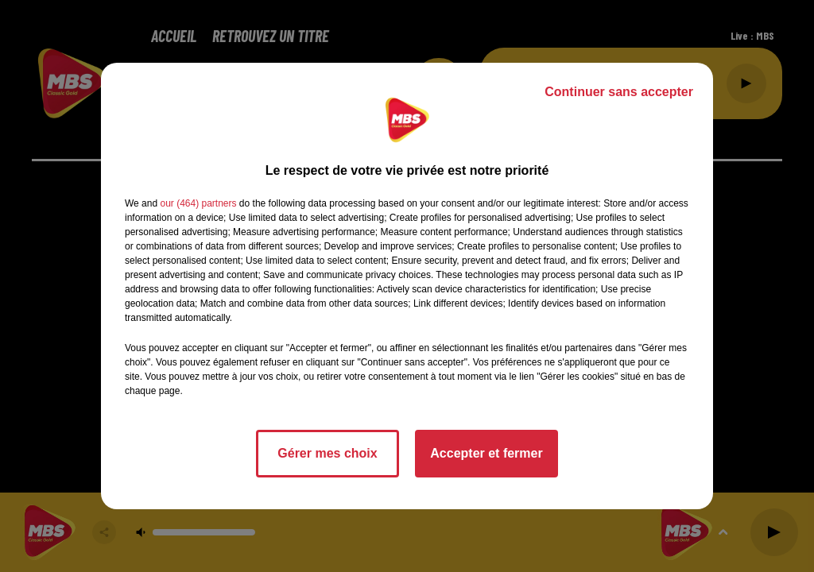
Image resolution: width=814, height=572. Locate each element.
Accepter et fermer (486, 453)
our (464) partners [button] (198, 203)
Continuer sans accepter (619, 92)
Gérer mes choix (327, 453)
